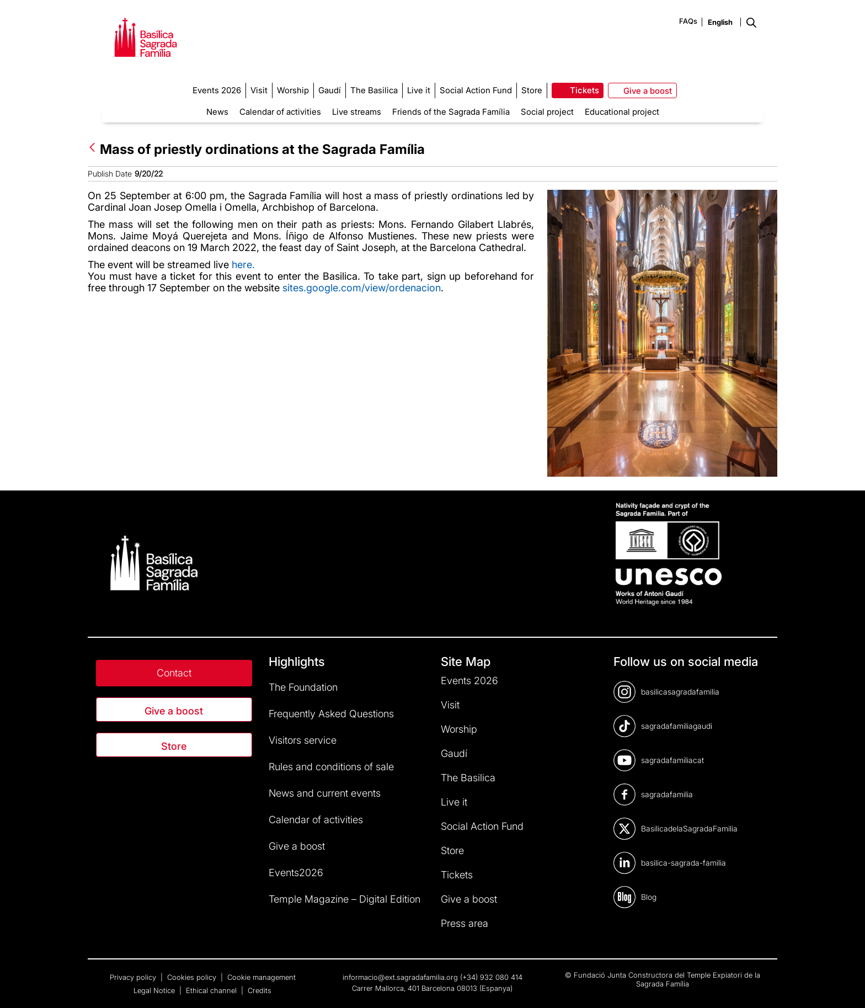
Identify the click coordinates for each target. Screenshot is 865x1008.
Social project (547, 111)
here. (243, 264)
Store (173, 746)
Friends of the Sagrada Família (451, 111)
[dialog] (844, 986)
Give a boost (174, 711)
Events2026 (296, 872)
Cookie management (261, 977)
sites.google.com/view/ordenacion (361, 288)
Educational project (622, 111)
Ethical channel (212, 990)
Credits (259, 990)
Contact (174, 673)
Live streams (356, 111)
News (217, 111)
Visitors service (303, 740)
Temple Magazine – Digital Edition (344, 899)
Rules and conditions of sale (331, 766)
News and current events (325, 793)
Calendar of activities (280, 111)
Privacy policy (134, 977)
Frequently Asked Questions (331, 713)
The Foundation (303, 687)
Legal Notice (155, 990)
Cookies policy (192, 977)
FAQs (688, 21)
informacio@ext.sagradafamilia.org (400, 977)
